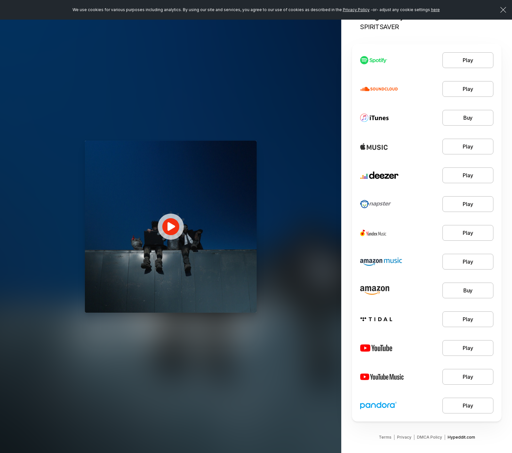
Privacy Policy (356, 9)
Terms (385, 437)
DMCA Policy (429, 437)
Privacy (404, 437)
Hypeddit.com (461, 437)
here (435, 9)
